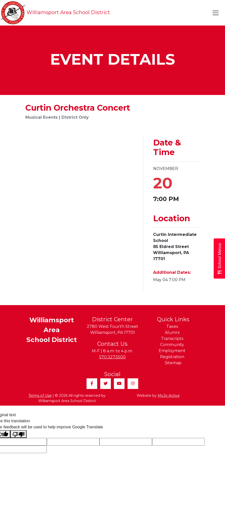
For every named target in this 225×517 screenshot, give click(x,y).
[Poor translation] (18, 434)
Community (172, 344)
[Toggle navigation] (216, 13)
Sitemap (173, 362)
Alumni (172, 332)
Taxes (172, 326)
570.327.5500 (112, 357)
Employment (172, 350)
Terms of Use (40, 395)
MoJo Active (169, 395)
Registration (172, 356)
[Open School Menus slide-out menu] (219, 258)
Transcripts (172, 338)
